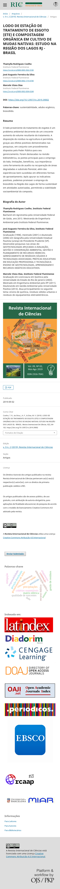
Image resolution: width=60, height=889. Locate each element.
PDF (9, 387)
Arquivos (16, 13)
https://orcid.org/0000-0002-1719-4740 (18, 81)
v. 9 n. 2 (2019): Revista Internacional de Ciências (24, 16)
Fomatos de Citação (14, 432)
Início (5, 13)
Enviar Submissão (15, 553)
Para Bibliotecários (13, 830)
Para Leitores (10, 821)
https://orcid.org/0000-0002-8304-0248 (18, 92)
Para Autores (10, 825)
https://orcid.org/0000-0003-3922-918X (18, 70)
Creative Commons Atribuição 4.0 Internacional (24, 537)
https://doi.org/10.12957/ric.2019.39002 (28, 99)
